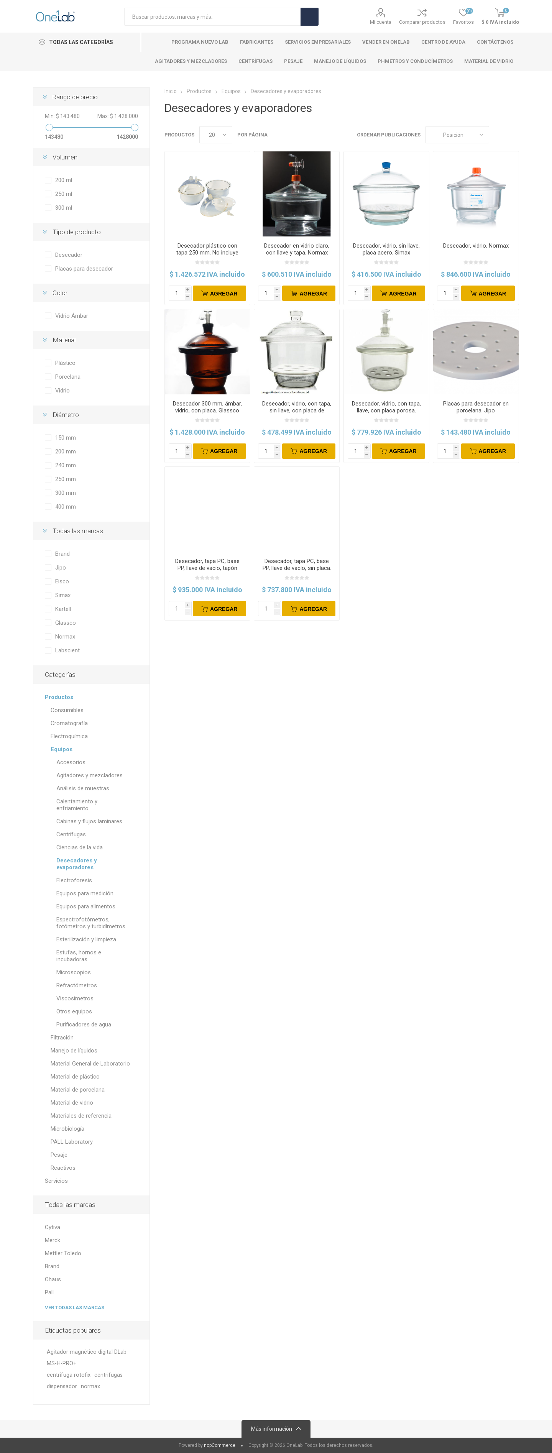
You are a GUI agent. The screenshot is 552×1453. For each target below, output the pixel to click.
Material (64, 340)
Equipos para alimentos (85, 906)
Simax (63, 595)
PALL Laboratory (72, 1141)
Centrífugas (71, 834)
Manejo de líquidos (74, 1050)
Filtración (62, 1037)
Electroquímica (69, 736)
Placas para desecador (84, 268)
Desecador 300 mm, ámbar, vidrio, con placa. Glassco (207, 407)
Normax (65, 636)
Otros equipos (74, 1011)
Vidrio (62, 390)
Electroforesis (74, 880)
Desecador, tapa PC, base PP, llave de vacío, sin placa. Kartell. (297, 568)
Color (60, 293)
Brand (62, 553)
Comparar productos (422, 22)
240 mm (65, 465)
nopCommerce (219, 1445)
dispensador (62, 1386)
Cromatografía (69, 723)
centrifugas (108, 1375)
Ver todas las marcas (74, 1307)
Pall (49, 1292)
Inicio (170, 91)
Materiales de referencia (81, 1115)
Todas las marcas (78, 531)
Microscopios (73, 972)
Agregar (224, 294)
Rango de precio (75, 97)
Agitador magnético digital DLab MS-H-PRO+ (87, 1358)
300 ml (63, 207)
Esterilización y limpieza (86, 939)
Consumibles (67, 710)
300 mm (65, 492)
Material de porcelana (78, 1089)
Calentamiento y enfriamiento (76, 805)
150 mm (65, 437)
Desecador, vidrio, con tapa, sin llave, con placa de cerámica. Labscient (296, 410)
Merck (52, 1240)
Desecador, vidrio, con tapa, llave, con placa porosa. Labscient (386, 410)
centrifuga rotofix (68, 1375)
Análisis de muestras (82, 788)
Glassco (65, 622)
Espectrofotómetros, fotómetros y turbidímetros (90, 923)
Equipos (61, 749)
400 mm (65, 506)
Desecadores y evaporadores (76, 864)
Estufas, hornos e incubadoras (78, 956)
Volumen (65, 157)
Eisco (62, 581)
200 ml (63, 180)
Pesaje (59, 1154)
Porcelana (67, 376)
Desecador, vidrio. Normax (476, 245)
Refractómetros (76, 985)
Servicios (56, 1180)
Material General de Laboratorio (90, 1063)
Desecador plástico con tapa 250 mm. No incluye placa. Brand (207, 252)
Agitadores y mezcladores (89, 775)
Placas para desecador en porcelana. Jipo (476, 407)
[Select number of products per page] (215, 134)
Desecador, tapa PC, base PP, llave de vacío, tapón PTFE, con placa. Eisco (207, 568)
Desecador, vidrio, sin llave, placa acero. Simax (386, 249)
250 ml (63, 193)
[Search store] (212, 17)
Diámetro (66, 415)
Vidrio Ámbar (71, 315)
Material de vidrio (72, 1102)
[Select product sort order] (457, 134)
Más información (271, 1429)
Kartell (63, 609)
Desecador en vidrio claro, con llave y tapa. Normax (296, 249)
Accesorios (70, 762)
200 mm (65, 451)
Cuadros (498, 134)
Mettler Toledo (63, 1253)
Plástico (65, 363)
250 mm (65, 479)
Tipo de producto (77, 232)
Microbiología (67, 1128)
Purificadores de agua (83, 1024)
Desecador (68, 254)
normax (90, 1386)
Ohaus (53, 1279)
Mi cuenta (380, 22)
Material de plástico (75, 1076)
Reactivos (63, 1167)
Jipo (60, 567)
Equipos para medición (84, 893)
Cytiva (52, 1227)
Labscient (67, 650)
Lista (513, 134)
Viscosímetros (75, 998)
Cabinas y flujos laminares (89, 821)
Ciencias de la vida (79, 847)
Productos (59, 697)
